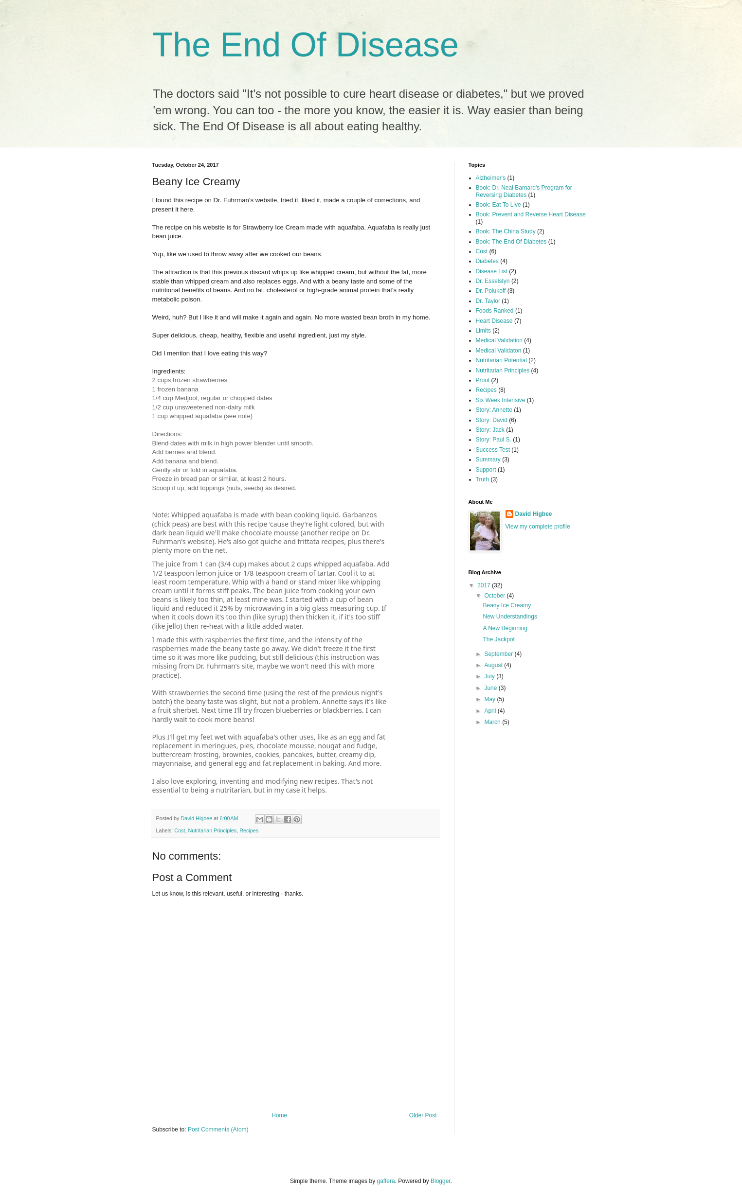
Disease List (491, 271)
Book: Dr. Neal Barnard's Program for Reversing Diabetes (524, 191)
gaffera (386, 1181)
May (490, 699)
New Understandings (510, 616)
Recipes (248, 830)
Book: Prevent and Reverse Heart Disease (531, 214)
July (490, 676)
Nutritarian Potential (501, 360)
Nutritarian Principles (212, 830)
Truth (482, 479)
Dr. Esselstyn (493, 281)
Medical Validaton (499, 350)
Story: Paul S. (493, 439)
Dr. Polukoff (491, 290)
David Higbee (533, 514)
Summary (488, 459)
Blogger (441, 1181)
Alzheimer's (491, 178)
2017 (484, 585)
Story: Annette (494, 409)
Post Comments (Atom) (218, 1129)
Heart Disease (494, 321)
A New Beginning (505, 628)
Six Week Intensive (500, 400)
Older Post (423, 1115)
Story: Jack (490, 429)
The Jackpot (498, 639)
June (491, 688)
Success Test (493, 449)
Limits (483, 330)
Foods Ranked (495, 310)
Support (486, 469)
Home (279, 1115)
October (495, 595)
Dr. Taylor (488, 301)
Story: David (491, 420)
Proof (483, 380)
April (490, 710)
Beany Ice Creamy (507, 605)
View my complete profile (538, 526)
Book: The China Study (506, 231)
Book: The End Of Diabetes (511, 241)
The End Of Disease (305, 45)
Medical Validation (499, 340)
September (499, 654)
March (493, 722)
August (494, 665)
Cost (179, 830)
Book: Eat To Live (498, 204)
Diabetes (487, 261)
